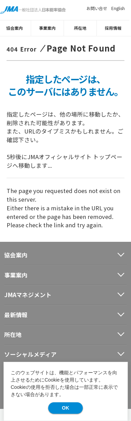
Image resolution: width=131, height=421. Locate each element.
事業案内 (49, 27)
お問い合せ (96, 8)
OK (65, 408)
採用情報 (114, 27)
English (118, 8)
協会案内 (16, 27)
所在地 (82, 27)
